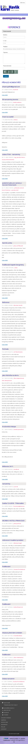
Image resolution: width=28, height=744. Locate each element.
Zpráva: (5, 52)
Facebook (6, 712)
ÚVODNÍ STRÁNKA (6, 717)
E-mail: (4, 40)
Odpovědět (5, 95)
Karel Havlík (16, 733)
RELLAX (3, 727)
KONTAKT (3, 729)
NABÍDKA (3, 720)
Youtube (6, 714)
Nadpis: (5, 46)
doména (23, 738)
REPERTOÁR (4, 722)
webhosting (7, 740)
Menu (22, 2)
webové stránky (14, 738)
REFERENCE (4, 724)
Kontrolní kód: (7, 66)
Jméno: (5, 35)
